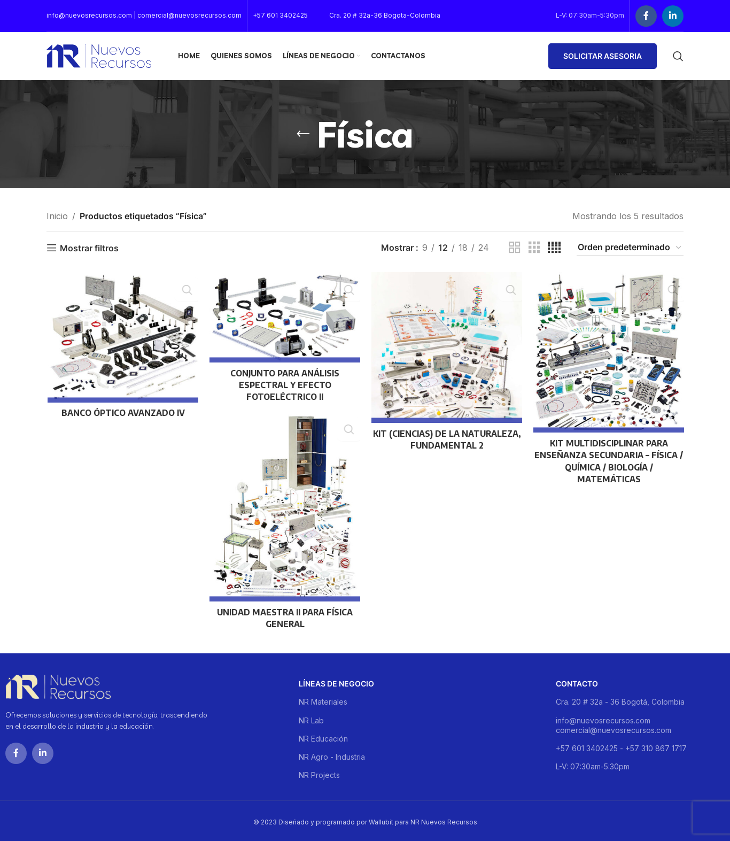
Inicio (57, 216)
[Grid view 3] (534, 248)
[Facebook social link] (646, 16)
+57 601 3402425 (280, 15)
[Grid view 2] (515, 248)
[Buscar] (678, 56)
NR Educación (323, 735)
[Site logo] (98, 55)
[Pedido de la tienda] (630, 248)
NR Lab (311, 717)
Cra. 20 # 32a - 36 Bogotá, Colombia (620, 699)
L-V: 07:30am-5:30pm (593, 764)
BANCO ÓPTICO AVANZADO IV (122, 413)
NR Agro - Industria (332, 754)
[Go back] (303, 134)
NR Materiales (323, 699)
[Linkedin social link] (673, 16)
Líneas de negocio (336, 681)
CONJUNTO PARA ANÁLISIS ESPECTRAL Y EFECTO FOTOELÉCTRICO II (284, 385)
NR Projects (319, 772)
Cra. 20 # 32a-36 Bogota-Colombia (384, 15)
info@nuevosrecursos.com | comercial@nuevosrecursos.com (144, 15)
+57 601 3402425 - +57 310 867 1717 (621, 746)
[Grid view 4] (554, 248)
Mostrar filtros (89, 248)
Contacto (577, 681)
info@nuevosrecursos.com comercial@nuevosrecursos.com (613, 722)
